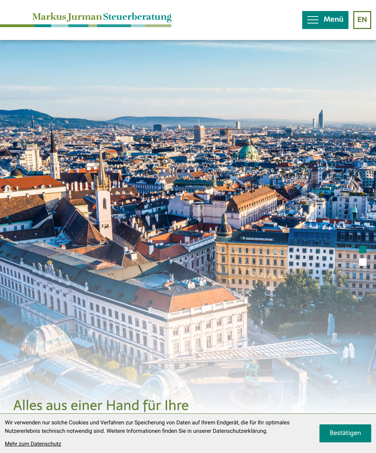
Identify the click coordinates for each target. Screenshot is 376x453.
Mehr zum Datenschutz (33, 444)
